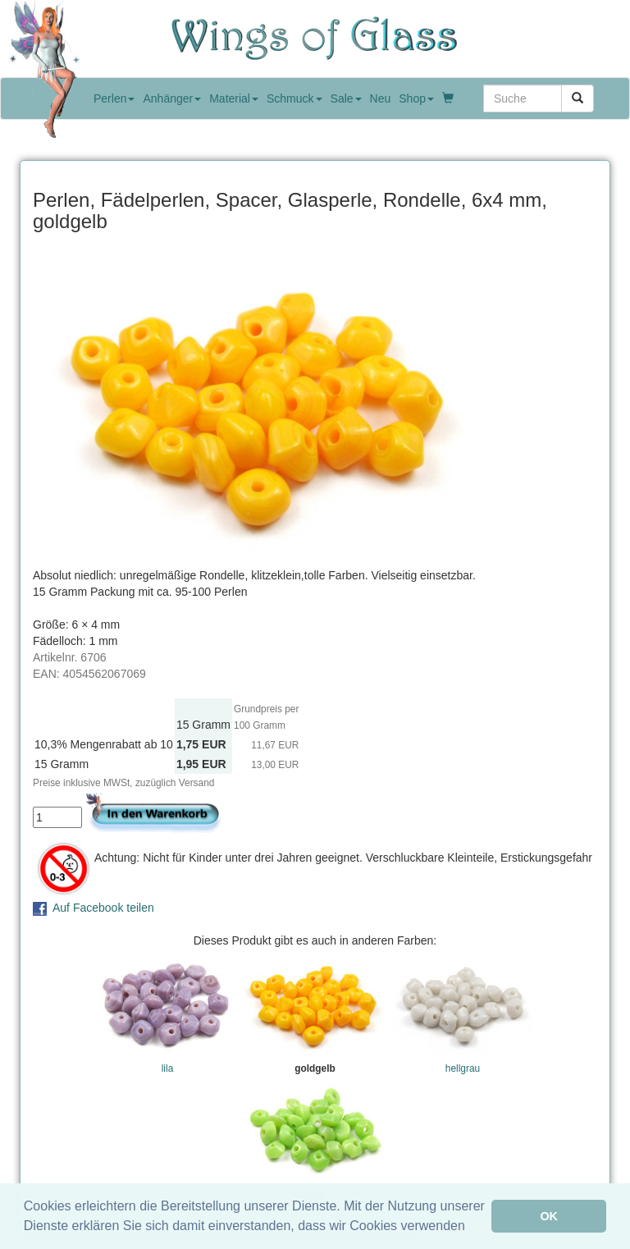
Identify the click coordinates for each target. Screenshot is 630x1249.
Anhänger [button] (172, 98)
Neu (380, 98)
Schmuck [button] (294, 98)
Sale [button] (346, 98)
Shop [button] (416, 98)
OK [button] (549, 1216)
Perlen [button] (114, 98)
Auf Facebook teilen (103, 907)
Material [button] (233, 98)
